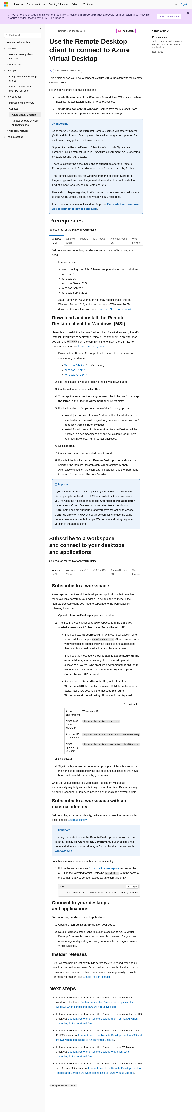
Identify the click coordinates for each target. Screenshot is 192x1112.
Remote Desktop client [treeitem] (18, 42)
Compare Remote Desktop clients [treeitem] (23, 78)
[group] (102, 731)
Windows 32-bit (73, 370)
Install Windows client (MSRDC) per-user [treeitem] (20, 88)
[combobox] (22, 35)
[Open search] (176, 4)
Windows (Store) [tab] (71, 240)
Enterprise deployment (91, 346)
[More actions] (140, 30)
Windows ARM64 (74, 374)
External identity (77, 819)
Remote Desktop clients (70, 31)
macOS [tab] (84, 238)
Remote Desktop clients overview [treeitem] (21, 56)
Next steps (157, 51)
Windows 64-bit (73, 365)
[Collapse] (40, 28)
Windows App (63, 851)
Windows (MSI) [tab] (56, 240)
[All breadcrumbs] (52, 30)
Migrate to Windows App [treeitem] (21, 102)
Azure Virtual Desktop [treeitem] (24, 115)
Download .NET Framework (113, 309)
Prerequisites (159, 37)
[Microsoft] (6, 4)
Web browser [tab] (136, 240)
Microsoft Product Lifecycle (97, 14)
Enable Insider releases (97, 976)
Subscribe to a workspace (104, 868)
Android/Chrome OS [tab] (119, 240)
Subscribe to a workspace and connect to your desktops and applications (167, 44)
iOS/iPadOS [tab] (99, 238)
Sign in (184, 4)
